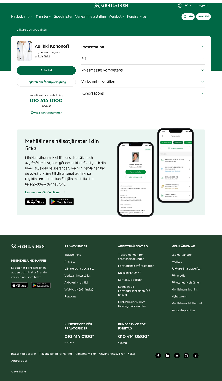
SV (185, 5)
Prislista (69, 261)
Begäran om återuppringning (46, 82)
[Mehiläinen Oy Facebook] (158, 356)
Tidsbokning (72, 254)
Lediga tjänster (181, 254)
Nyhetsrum (179, 296)
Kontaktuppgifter (130, 279)
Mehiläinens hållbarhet (186, 303)
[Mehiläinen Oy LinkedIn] (167, 356)
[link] (111, 5)
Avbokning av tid (76, 282)
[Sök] (188, 16)
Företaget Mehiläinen (185, 282)
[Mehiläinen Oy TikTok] (195, 356)
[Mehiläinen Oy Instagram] (186, 356)
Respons (70, 296)
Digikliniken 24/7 (129, 273)
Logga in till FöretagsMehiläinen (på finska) (134, 291)
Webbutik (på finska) (78, 289)
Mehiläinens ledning (184, 289)
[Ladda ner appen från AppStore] (19, 285)
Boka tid (203, 16)
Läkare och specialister (32, 29)
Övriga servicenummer (46, 113)
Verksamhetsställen (77, 275)
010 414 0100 (46, 100)
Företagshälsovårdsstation (136, 266)
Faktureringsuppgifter (186, 268)
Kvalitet (176, 261)
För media (178, 275)
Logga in (202, 5)
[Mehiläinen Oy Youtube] (177, 356)
